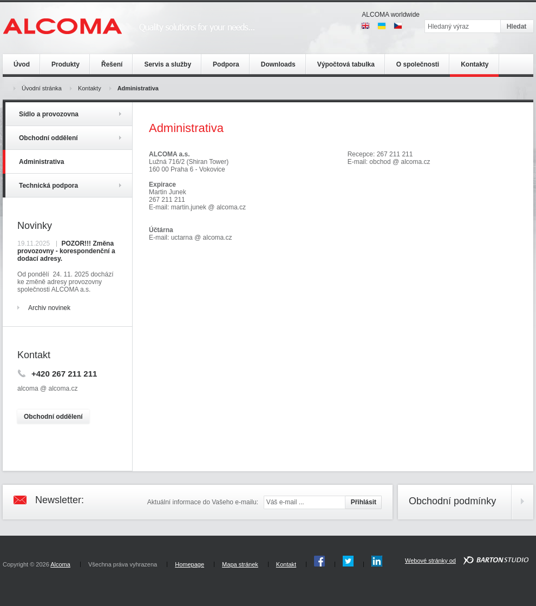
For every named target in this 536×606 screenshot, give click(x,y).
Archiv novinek (49, 308)
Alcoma (60, 564)
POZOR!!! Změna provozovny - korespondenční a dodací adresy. (66, 251)
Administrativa (138, 88)
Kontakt (286, 564)
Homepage (189, 564)
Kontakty (89, 88)
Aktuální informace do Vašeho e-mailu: (202, 502)
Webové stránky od (430, 560)
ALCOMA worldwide (391, 14)
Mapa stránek (240, 564)
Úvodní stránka (42, 88)
